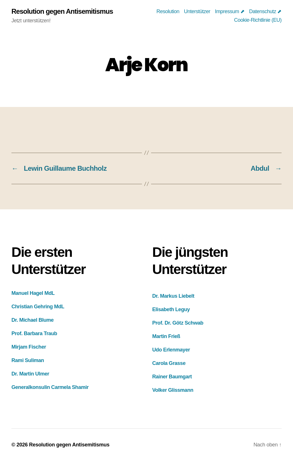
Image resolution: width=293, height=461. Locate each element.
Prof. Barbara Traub (34, 333)
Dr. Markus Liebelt (173, 296)
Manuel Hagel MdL (33, 293)
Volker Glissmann (172, 390)
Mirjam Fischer (28, 347)
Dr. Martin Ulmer (30, 374)
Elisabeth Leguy (171, 309)
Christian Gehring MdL (37, 306)
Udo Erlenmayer (171, 350)
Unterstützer (197, 11)
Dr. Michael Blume (32, 320)
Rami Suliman (27, 360)
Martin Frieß (166, 336)
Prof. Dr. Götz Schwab (177, 323)
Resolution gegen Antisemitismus (62, 11)
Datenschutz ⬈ (265, 11)
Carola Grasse (168, 363)
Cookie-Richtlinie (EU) (258, 20)
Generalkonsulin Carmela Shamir (50, 387)
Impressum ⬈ (230, 11)
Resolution (168, 11)
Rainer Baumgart (172, 376)
